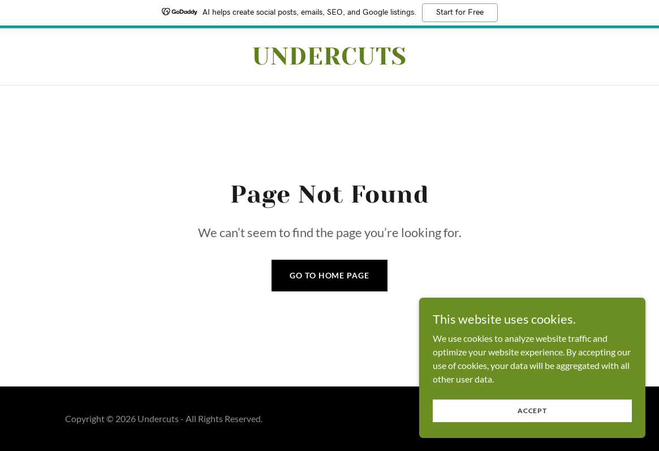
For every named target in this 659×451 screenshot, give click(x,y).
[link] (329, 60)
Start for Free (460, 12)
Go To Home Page (329, 275)
